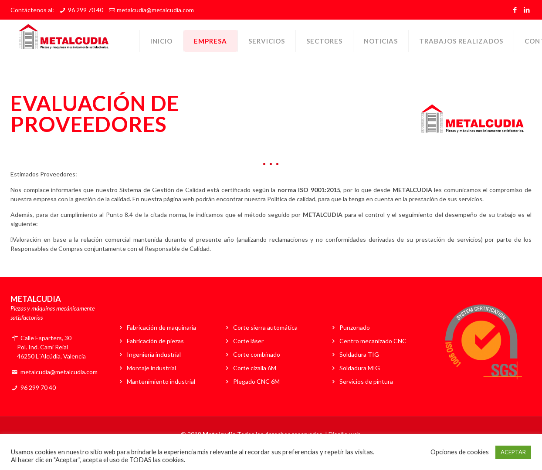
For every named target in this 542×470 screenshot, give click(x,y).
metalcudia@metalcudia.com (155, 10)
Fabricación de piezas (155, 341)
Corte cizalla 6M (254, 368)
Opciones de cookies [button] (459, 452)
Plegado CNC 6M (256, 381)
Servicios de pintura (366, 381)
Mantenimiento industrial (161, 381)
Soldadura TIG (359, 354)
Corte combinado (256, 354)
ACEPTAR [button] (513, 452)
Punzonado (354, 327)
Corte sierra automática (265, 327)
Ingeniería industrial (154, 354)
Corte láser (248, 341)
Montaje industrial (151, 368)
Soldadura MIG (359, 368)
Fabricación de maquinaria (161, 327)
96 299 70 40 (85, 10)
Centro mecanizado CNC (372, 341)
